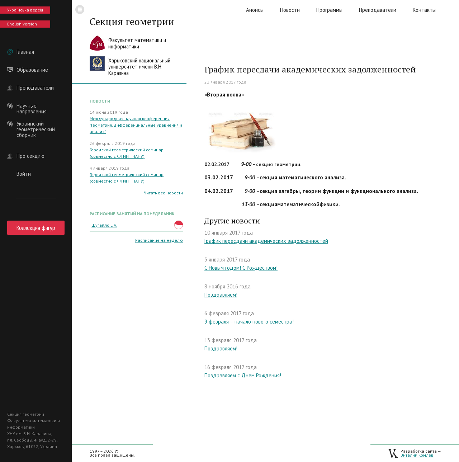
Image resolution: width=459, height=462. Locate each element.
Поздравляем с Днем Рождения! (242, 375)
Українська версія (25, 10)
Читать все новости (163, 192)
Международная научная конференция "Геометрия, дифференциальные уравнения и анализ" (136, 125)
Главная (25, 52)
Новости (290, 9)
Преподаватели (35, 88)
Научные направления (31, 106)
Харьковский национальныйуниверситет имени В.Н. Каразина (139, 66)
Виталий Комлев (417, 455)
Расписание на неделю (159, 240)
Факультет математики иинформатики (137, 43)
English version (22, 24)
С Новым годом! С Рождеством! (241, 267)
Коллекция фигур (35, 227)
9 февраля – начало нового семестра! (249, 321)
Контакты (424, 9)
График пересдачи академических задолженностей (266, 240)
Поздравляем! (220, 294)
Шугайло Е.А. (104, 225)
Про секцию (30, 156)
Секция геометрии (132, 21)
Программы (329, 9)
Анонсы (255, 9)
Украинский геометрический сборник (35, 124)
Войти (23, 174)
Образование (32, 70)
